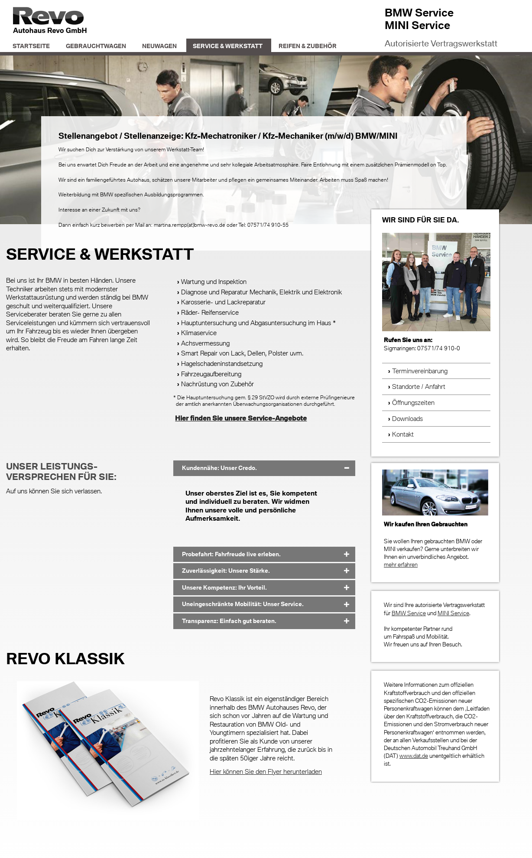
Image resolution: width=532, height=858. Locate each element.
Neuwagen (159, 45)
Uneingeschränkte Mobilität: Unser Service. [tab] (243, 603)
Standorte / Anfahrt (418, 386)
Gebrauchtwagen (96, 45)
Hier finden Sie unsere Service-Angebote (241, 418)
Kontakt (403, 434)
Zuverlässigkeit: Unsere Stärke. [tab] (226, 570)
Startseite (31, 45)
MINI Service (453, 613)
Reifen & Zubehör (308, 45)
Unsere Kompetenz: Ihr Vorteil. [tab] (224, 587)
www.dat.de (413, 755)
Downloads (407, 418)
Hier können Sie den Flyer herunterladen (266, 771)
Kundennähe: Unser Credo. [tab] (219, 467)
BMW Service (409, 613)
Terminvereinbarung (420, 371)
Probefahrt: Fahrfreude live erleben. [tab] (231, 554)
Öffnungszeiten (413, 402)
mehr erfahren (401, 564)
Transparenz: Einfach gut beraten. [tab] (229, 620)
